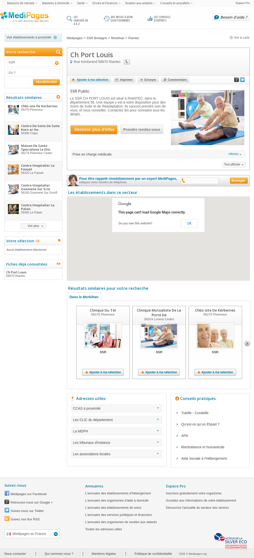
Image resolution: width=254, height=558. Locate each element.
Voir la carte (239, 37)
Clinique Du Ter (103, 310)
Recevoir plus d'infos (94, 129)
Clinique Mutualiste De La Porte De (159, 312)
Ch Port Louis (33, 274)
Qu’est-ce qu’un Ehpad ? (200, 424)
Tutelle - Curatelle (195, 413)
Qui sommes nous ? (59, 554)
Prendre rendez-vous (141, 129)
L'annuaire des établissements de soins (113, 507)
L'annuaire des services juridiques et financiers (118, 515)
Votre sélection (22, 240)
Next (247, 343)
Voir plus (33, 226)
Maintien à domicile (55, 3)
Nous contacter (15, 554)
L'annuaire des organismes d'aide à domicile (117, 500)
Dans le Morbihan (84, 297)
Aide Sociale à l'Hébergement (204, 458)
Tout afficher (232, 164)
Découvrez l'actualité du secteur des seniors (197, 507)
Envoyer (150, 79)
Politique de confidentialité (153, 554)
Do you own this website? (135, 223)
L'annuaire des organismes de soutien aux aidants (121, 522)
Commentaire (177, 79)
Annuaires (94, 485)
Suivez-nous (15, 485)
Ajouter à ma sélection (93, 79)
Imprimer (126, 79)
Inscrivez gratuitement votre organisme (194, 493)
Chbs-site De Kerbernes (215, 310)
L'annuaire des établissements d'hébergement (118, 493)
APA (184, 436)
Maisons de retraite (20, 3)
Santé (81, 3)
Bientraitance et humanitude (203, 447)
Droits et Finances (104, 3)
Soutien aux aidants (138, 3)
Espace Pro (243, 2)
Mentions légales (104, 554)
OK (189, 223)
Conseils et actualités (175, 3)
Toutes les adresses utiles (103, 529)
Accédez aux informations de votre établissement (201, 500)
